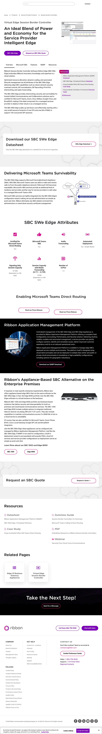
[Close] (99, 730)
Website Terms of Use (12, 707)
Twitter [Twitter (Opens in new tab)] (79, 721)
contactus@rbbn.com (68, 648)
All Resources (66, 95)
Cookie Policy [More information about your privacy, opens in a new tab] (45, 732)
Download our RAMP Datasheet (50, 364)
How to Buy (30, 651)
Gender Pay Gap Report (13, 683)
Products (14, 15)
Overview (9, 65)
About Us (8, 645)
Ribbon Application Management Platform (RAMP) (79, 77)
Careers (8, 651)
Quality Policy (10, 695)
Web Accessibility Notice (34, 664)
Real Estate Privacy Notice (14, 698)
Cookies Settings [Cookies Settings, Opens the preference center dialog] (68, 730)
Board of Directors (11, 648)
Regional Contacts (67, 664)
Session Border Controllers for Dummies (79, 91)
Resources (53, 65)
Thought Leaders (11, 657)
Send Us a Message (51, 606)
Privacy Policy (10, 686)
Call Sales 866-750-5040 (67, 628)
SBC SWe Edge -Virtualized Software (78, 81)
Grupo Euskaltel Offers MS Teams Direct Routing (78, 85)
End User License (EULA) (13, 676)
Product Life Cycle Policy (13, 689)
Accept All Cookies (82, 730)
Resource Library (32, 654)
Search (76, 3)
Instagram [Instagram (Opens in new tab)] (92, 721)
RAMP (43, 65)
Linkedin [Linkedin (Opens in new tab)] (84, 721)
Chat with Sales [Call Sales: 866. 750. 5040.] (89, 628)
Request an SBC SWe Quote (36, 53)
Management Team (12, 654)
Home (6, 15)
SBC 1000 (10, 452)
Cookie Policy (10, 670)
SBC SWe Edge (12, 53)
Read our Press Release (33, 310)
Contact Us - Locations (34, 645)
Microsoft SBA (21, 65)
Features (34, 65)
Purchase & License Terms (14, 692)
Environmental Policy (12, 680)
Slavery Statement (11, 701)
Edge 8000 (31, 452)
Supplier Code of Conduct (13, 704)
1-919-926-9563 (73, 662)
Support (29, 661)
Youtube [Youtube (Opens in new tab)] (88, 721)
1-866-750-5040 (71, 659)
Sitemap (29, 657)
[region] (51, 730)
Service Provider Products (29, 15)
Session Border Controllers (49, 15)
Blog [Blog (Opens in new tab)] (96, 721)
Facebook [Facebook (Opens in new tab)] (75, 721)
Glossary (29, 648)
